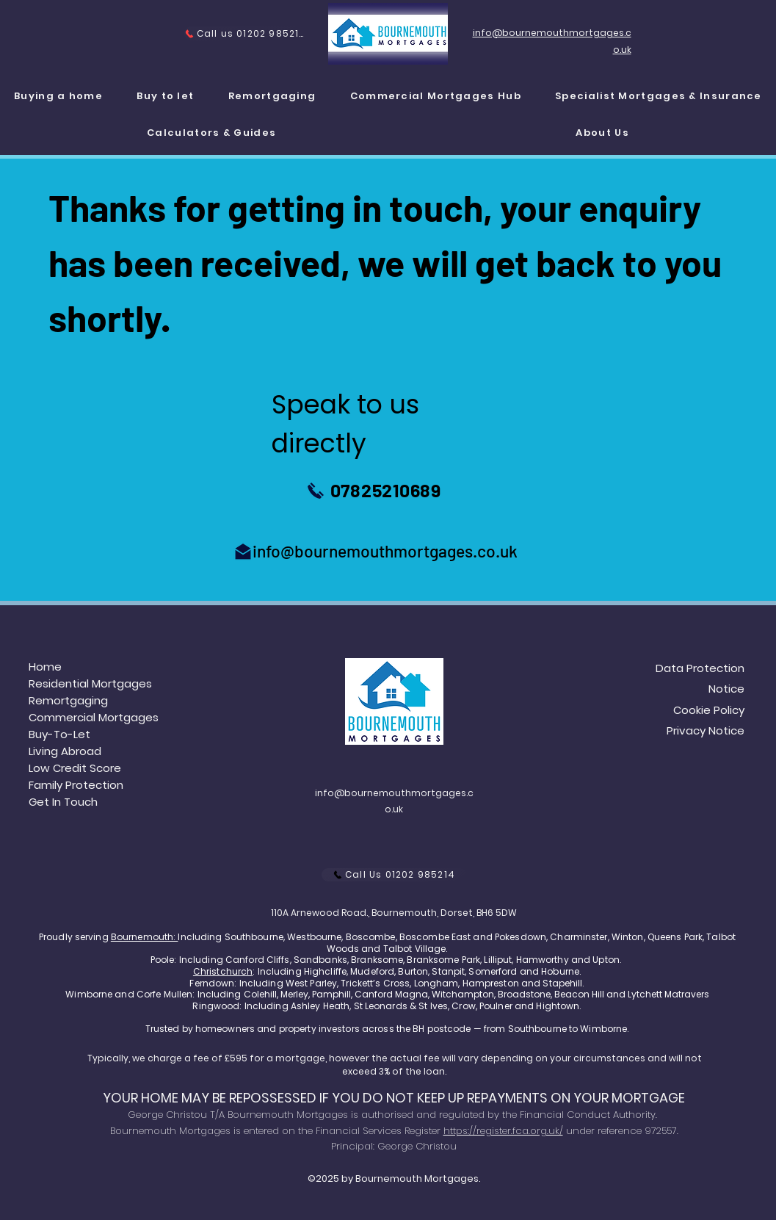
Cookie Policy (708, 710)
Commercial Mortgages (94, 717)
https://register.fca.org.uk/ (503, 1131)
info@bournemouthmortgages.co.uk (385, 551)
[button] (658, 97)
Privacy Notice (705, 730)
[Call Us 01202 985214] (394, 874)
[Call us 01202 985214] (244, 33)
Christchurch (223, 971)
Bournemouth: (144, 937)
